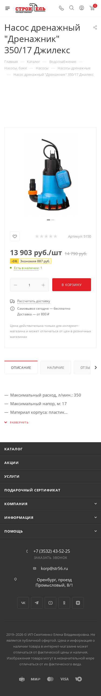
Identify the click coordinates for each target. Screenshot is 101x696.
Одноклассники (64, 603)
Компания (15, 503)
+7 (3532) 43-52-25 (51, 551)
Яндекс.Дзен (78, 603)
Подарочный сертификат (32, 490)
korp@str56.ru (54, 568)
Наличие (55, 367)
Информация (19, 517)
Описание (21, 367)
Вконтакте (23, 603)
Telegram (37, 603)
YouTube (50, 603)
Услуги (12, 476)
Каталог (13, 449)
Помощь (13, 531)
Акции (11, 462)
